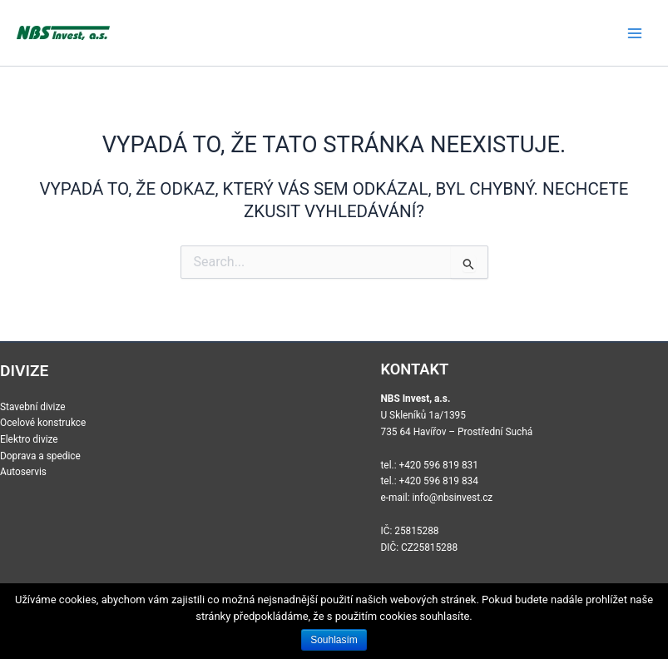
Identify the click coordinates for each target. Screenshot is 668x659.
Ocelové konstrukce (43, 423)
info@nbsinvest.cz (452, 497)
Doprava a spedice (40, 456)
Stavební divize (33, 407)
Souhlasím (334, 640)
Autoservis (23, 472)
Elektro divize (29, 439)
